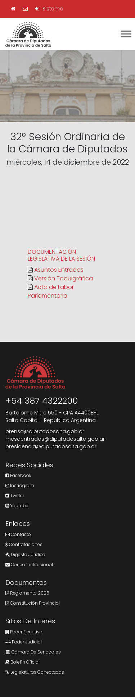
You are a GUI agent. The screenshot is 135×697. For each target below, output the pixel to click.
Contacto (18, 534)
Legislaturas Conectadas (34, 672)
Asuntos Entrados (59, 270)
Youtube (16, 506)
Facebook (18, 475)
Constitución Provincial (32, 603)
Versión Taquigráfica (63, 278)
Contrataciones (23, 544)
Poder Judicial (23, 642)
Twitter (14, 495)
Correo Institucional (29, 564)
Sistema (49, 8)
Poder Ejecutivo (23, 632)
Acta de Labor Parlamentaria (51, 291)
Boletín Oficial (22, 662)
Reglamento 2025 (27, 593)
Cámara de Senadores (33, 652)
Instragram (19, 485)
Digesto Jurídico (25, 554)
